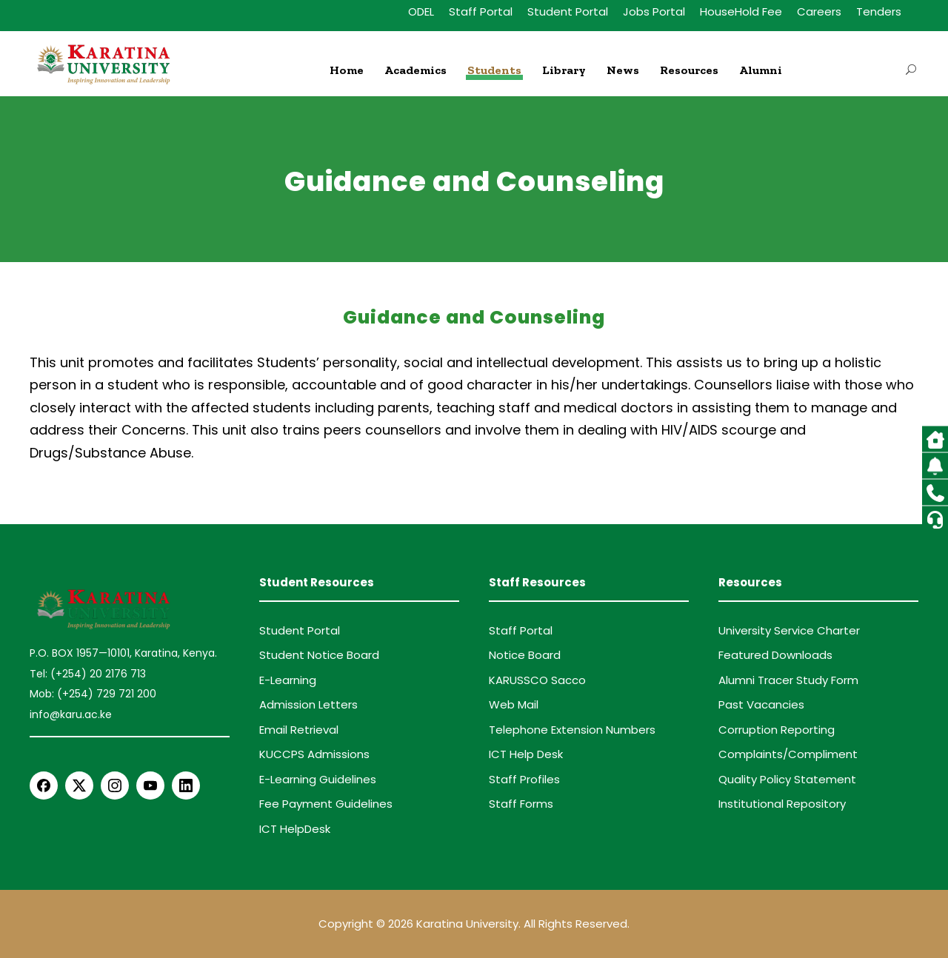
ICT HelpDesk (294, 829)
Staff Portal (481, 11)
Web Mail (513, 704)
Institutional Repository (782, 803)
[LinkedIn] (186, 785)
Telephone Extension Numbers (572, 729)
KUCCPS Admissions (314, 754)
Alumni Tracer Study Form (788, 680)
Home (347, 70)
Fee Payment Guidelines (326, 803)
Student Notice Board (319, 655)
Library (564, 70)
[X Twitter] (79, 785)
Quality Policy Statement (787, 779)
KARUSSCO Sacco (537, 680)
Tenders (878, 11)
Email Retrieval (298, 729)
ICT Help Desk (526, 754)
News (623, 70)
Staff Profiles (524, 779)
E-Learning (287, 680)
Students (494, 70)
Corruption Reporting (776, 729)
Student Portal (567, 11)
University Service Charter (789, 630)
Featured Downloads (775, 655)
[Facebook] (44, 785)
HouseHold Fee (741, 11)
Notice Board (525, 655)
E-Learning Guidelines (317, 779)
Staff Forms (521, 803)
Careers (819, 11)
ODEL (421, 11)
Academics (415, 70)
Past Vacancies (761, 704)
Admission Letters (308, 704)
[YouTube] (150, 785)
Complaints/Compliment (788, 754)
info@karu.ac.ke (71, 714)
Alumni (760, 70)
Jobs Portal (654, 11)
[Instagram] (115, 785)
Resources (689, 70)
